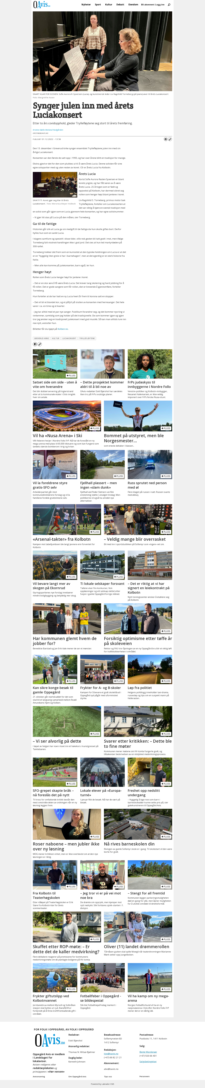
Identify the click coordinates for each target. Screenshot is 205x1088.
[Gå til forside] (41, 4)
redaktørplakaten (43, 1068)
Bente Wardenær (148, 1051)
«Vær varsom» (56, 1071)
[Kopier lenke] (170, 139)
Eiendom (133, 4)
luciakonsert (69, 338)
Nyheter (86, 4)
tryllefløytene (87, 338)
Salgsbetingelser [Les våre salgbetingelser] (148, 1061)
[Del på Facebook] (166, 139)
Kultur (108, 4)
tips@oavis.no (111, 1053)
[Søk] (169, 4)
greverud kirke (41, 338)
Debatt (120, 4)
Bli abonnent (148, 4)
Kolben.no (63, 328)
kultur (55, 338)
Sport (98, 4)
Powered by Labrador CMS (102, 1084)
